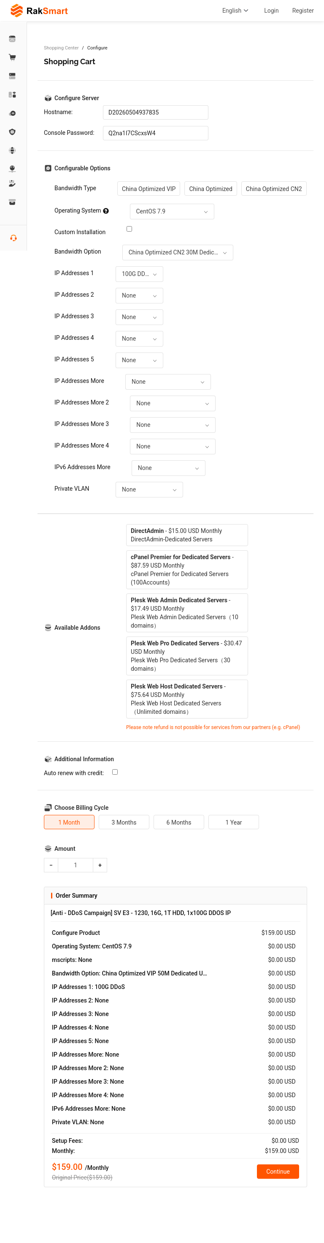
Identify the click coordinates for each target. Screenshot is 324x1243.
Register (303, 10)
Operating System (81, 210)
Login (271, 10)
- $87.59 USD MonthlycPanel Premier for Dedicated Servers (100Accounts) (182, 570)
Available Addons (77, 627)
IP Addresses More (79, 380)
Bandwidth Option (77, 251)
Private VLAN (71, 488)
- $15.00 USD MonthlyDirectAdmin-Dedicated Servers (176, 535)
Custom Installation (79, 232)
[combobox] (172, 211)
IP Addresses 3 (74, 316)
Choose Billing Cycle (81, 807)
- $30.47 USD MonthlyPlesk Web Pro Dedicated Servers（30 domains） (186, 656)
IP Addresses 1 (74, 273)
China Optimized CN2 (274, 189)
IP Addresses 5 (74, 359)
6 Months (179, 822)
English (236, 10)
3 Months (124, 822)
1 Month (69, 822)
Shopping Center (61, 48)
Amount (65, 848)
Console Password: (69, 132)
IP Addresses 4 (74, 337)
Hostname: (58, 112)
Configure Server (76, 98)
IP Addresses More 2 (81, 402)
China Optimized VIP (149, 189)
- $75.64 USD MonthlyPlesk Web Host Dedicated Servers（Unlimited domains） (178, 699)
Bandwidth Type (75, 188)
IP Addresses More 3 (81, 424)
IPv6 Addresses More (82, 467)
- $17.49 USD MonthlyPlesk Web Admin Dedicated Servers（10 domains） (184, 613)
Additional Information (84, 759)
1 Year (233, 822)
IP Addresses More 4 (81, 445)
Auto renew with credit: (74, 773)
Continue (278, 1171)
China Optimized (210, 189)
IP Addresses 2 (74, 294)
